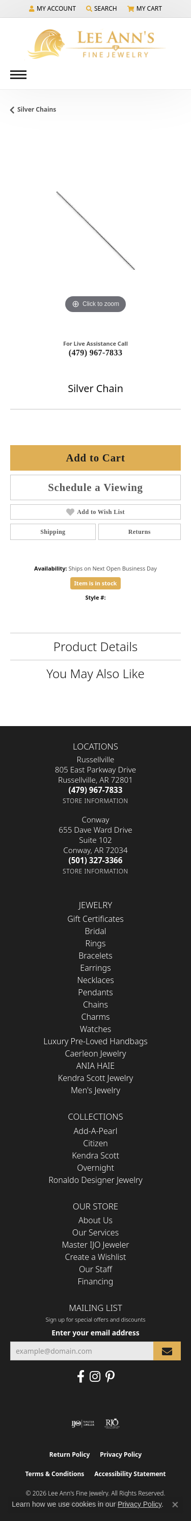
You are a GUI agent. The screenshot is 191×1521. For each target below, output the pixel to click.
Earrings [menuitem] (95, 967)
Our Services (95, 1232)
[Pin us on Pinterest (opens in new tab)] (110, 1377)
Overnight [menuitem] (95, 1167)
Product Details (95, 646)
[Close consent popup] (175, 1505)
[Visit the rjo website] (112, 1423)
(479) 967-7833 (96, 352)
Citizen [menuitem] (95, 1143)
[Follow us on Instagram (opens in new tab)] (95, 1377)
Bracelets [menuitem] (95, 955)
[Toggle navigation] (18, 74)
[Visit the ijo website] (82, 1423)
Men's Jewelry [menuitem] (95, 1090)
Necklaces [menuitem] (95, 980)
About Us (95, 1220)
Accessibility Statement (130, 1474)
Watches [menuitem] (96, 1029)
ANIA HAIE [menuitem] (95, 1065)
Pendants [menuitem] (95, 992)
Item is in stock (95, 583)
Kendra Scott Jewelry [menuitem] (95, 1078)
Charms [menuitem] (95, 1016)
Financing (96, 1281)
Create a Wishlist (95, 1256)
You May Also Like (95, 673)
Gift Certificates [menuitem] (95, 918)
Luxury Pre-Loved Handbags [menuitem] (95, 1041)
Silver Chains (36, 109)
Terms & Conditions (54, 1474)
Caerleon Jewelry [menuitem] (95, 1053)
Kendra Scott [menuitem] (95, 1155)
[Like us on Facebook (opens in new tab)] (81, 1377)
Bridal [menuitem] (95, 931)
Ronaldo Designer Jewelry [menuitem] (95, 1179)
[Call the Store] (96, 790)
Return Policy (69, 1454)
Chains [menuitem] (95, 1004)
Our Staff (95, 1269)
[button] (52, 8)
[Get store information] (95, 800)
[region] (95, 230)
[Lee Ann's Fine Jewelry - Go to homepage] (95, 44)
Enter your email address (95, 1332)
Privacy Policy (121, 1454)
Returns (139, 531)
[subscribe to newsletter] (167, 1351)
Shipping (52, 531)
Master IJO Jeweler (95, 1244)
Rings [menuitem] (96, 943)
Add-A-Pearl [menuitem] (96, 1131)
